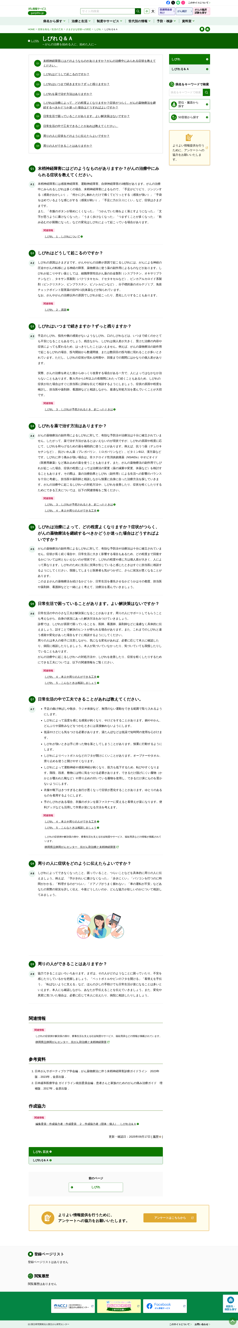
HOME (31, 29)
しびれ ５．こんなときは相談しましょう (71, 682)
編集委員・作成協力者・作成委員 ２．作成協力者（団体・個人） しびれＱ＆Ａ (86, 1123)
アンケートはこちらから (170, 1217)
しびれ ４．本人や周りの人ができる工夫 (71, 510)
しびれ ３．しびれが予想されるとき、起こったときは (79, 409)
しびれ (97, 29)
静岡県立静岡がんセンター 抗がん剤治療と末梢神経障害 (80, 847)
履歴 (156, 1136)
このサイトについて (198, 2)
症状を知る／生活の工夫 (50, 29)
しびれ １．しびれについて (62, 236)
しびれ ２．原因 (55, 309)
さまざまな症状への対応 (78, 29)
